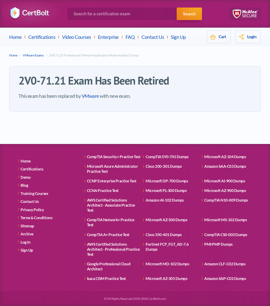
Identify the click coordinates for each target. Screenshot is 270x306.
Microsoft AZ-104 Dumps (225, 156)
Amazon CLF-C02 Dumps (224, 263)
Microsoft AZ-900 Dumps (225, 190)
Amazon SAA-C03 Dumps (225, 166)
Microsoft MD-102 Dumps (167, 263)
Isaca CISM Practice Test (106, 278)
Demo (26, 177)
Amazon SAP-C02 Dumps (225, 278)
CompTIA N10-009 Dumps (226, 200)
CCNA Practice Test (103, 190)
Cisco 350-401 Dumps (164, 234)
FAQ (130, 37)
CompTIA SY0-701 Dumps (167, 156)
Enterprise (108, 37)
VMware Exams (33, 55)
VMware (90, 96)
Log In (25, 242)
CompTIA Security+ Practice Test (114, 156)
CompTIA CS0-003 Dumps (225, 234)
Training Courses (34, 193)
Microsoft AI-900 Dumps (224, 180)
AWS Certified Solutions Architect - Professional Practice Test (113, 249)
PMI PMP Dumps (218, 244)
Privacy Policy (32, 209)
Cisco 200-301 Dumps (164, 166)
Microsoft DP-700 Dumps (167, 180)
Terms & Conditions (36, 217)
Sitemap (27, 226)
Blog (24, 185)
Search (189, 13)
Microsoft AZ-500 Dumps (166, 219)
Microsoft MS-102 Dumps (225, 219)
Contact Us (153, 37)
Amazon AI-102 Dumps (165, 200)
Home (15, 37)
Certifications (41, 37)
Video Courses (76, 37)
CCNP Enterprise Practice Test (111, 180)
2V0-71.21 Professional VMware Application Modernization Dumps (94, 55)
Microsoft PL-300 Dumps (166, 190)
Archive (27, 233)
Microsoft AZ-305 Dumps (166, 278)
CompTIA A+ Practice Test (108, 234)
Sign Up (178, 37)
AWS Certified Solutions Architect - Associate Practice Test (111, 205)
